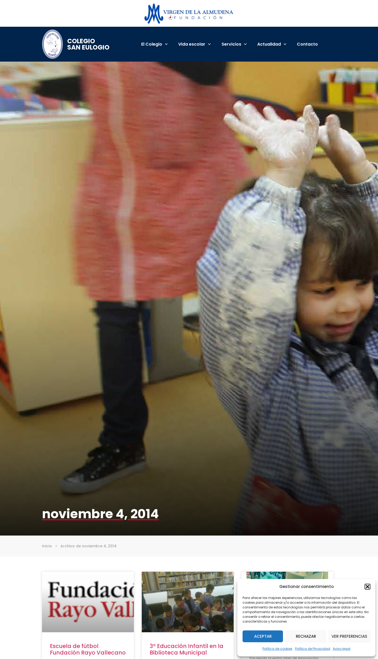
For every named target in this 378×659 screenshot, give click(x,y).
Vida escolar (194, 44)
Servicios (234, 44)
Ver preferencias (349, 636)
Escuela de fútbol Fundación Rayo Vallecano (88, 649)
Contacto (307, 44)
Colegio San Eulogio (88, 44)
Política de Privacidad (312, 648)
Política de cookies (277, 648)
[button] (367, 586)
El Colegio (154, 44)
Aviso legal (341, 648)
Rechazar (306, 636)
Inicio (47, 546)
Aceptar (263, 636)
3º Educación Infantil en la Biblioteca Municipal (186, 649)
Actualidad (271, 44)
